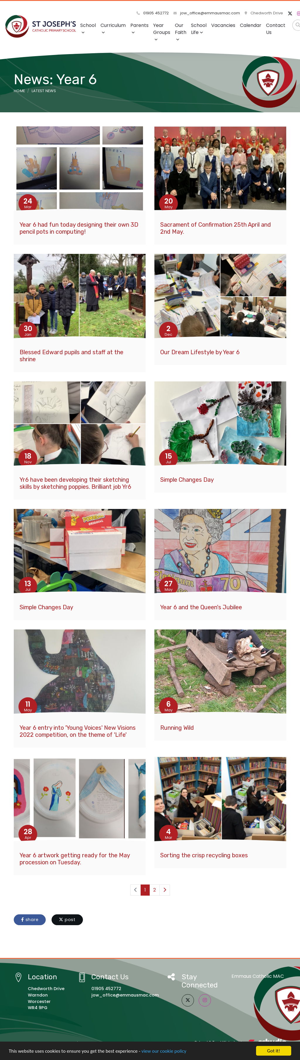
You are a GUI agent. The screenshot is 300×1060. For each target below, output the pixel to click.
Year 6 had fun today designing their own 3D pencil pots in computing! (79, 228)
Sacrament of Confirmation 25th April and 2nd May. (215, 228)
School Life (199, 29)
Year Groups (161, 32)
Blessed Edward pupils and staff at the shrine (71, 356)
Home (19, 90)
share (29, 920)
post (67, 920)
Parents (139, 28)
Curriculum (113, 28)
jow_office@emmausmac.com (206, 13)
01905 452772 (153, 13)
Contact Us (275, 29)
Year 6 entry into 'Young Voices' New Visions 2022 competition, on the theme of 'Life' (78, 731)
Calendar (250, 25)
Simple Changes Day (187, 479)
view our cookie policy (164, 1051)
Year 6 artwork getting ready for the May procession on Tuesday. (75, 859)
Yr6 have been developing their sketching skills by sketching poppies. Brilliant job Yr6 (75, 483)
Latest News (44, 90)
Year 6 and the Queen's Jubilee (201, 607)
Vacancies (223, 25)
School (88, 28)
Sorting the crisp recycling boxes (204, 855)
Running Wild (177, 727)
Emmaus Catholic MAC (257, 976)
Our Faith (180, 32)
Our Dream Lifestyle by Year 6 (200, 352)
